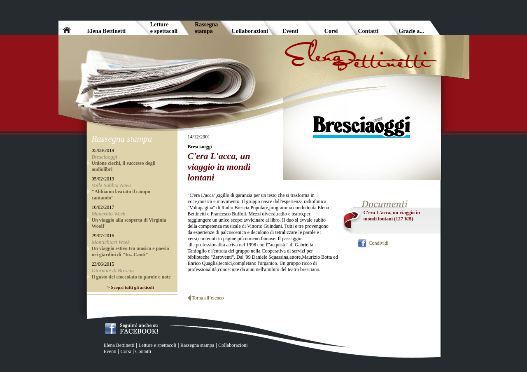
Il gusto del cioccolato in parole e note (131, 277)
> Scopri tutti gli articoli (130, 287)
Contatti (143, 351)
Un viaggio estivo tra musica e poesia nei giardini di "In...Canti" (130, 251)
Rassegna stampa (197, 345)
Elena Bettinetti (119, 345)
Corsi (126, 351)
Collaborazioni (232, 345)
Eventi (110, 351)
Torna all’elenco (208, 298)
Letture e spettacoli (157, 345)
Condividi (378, 243)
